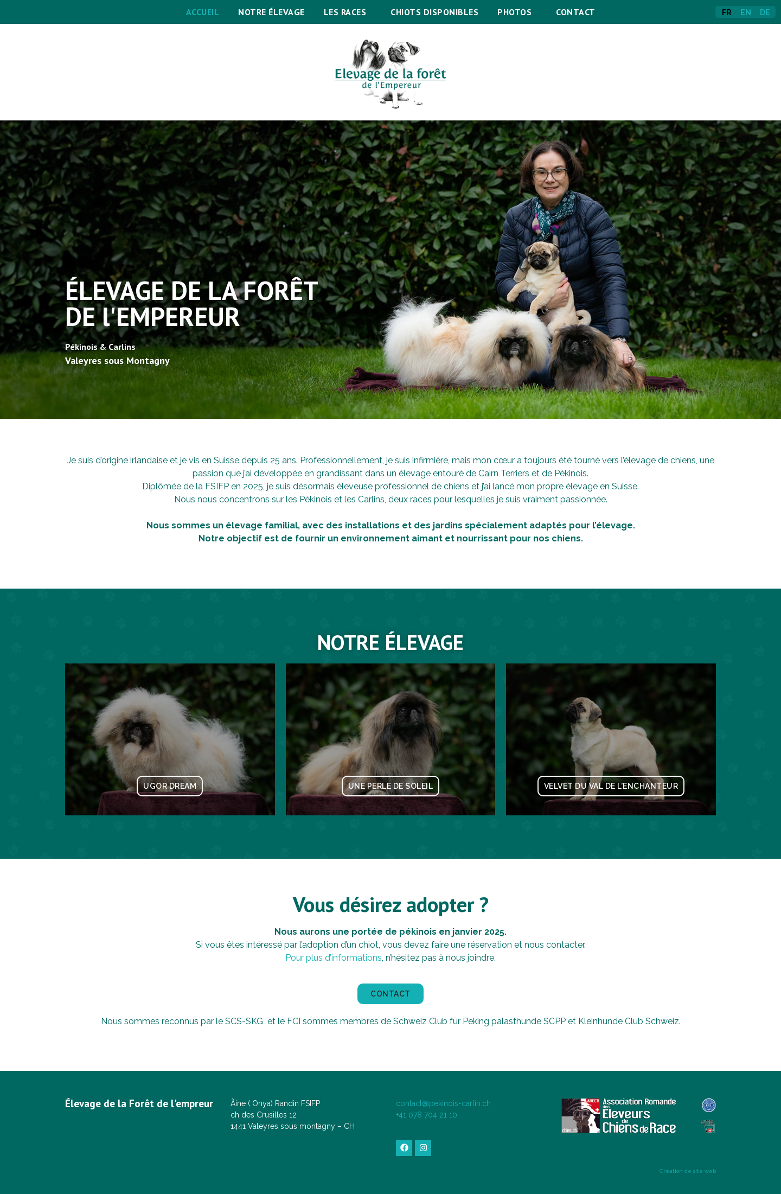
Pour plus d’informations (333, 958)
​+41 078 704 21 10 (426, 1114)
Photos (517, 12)
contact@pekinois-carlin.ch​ (443, 1103)
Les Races (348, 12)
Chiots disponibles (434, 12)
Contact (576, 12)
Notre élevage (271, 12)
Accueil (203, 12)
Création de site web (688, 1171)
